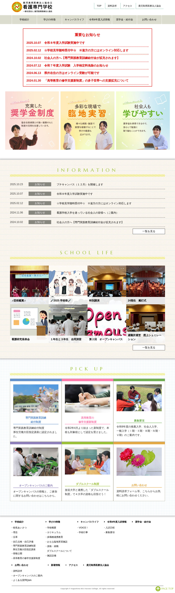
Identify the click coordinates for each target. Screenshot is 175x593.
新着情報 (55, 565)
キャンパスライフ (74, 19)
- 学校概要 (51, 527)
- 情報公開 (17, 553)
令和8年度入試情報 (99, 19)
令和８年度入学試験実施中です (75, 193)
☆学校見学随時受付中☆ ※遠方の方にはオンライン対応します (94, 203)
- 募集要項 (109, 532)
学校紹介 (24, 19)
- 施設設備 (51, 555)
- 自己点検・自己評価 (22, 541)
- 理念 (15, 532)
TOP (99, 6)
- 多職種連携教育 (54, 537)
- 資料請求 (17, 571)
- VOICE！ (82, 527)
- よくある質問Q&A (21, 580)
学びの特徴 (49, 19)
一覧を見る (148, 231)
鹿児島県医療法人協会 (149, 6)
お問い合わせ (149, 19)
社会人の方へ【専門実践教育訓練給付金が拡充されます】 (90, 222)
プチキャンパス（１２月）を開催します (80, 184)
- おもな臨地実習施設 (56, 541)
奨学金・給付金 (124, 19)
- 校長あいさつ (19, 527)
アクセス (127, 6)
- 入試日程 (109, 527)
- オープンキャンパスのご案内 (27, 575)
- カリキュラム (53, 532)
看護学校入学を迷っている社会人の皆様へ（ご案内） (88, 212)
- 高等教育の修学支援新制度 (26, 558)
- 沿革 (15, 537)
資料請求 (112, 6)
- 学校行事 (82, 532)
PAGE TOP (164, 588)
